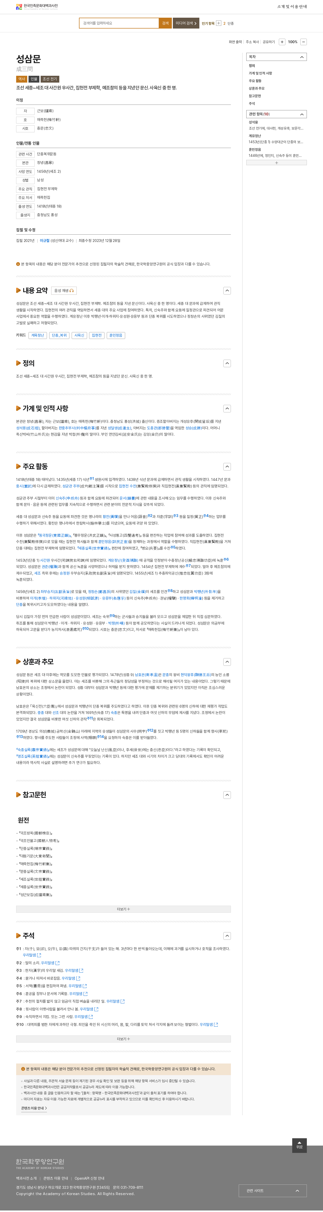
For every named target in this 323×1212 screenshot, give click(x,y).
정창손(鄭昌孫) (100, 593)
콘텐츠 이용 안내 (32, 1109)
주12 (150, 732)
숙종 (114, 714)
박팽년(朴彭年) (206, 593)
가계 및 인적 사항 (260, 75)
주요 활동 (255, 82)
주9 (112, 617)
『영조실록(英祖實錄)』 (32, 757)
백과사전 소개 (26, 1180)
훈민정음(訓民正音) (113, 543)
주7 (188, 567)
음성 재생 (61, 292)
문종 (166, 676)
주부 (76, 487)
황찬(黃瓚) (111, 518)
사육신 (79, 336)
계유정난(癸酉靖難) (123, 561)
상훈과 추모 (256, 90)
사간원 (45, 561)
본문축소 (303, 43)
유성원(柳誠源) (87, 599)
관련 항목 (259, 115)
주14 (100, 738)
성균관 (67, 487)
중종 (41, 714)
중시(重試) (24, 487)
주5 (172, 549)
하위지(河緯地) (61, 599)
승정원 (65, 574)
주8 (170, 592)
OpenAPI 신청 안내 (89, 1180)
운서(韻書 (127, 499)
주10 (85, 630)
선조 (55, 714)
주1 (91, 480)
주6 (226, 561)
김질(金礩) (137, 593)
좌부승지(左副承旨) (56, 593)
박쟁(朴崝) (116, 624)
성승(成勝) (193, 429)
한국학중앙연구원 (40, 1165)
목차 (252, 58)
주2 (150, 517)
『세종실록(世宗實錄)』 (94, 549)
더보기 (121, 911)
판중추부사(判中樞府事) (77, 429)
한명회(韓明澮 (191, 599)
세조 (37, 574)
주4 (206, 517)
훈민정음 (116, 336)
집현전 (97, 336)
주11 (90, 720)
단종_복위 (59, 336)
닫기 (227, 292)
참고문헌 (255, 97)
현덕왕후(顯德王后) (196, 676)
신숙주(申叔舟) (67, 499)
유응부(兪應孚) (114, 599)
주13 (19, 738)
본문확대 (282, 43)
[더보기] (276, 163)
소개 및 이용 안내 (292, 7)
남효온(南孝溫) (146, 676)
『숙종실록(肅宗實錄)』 (32, 751)
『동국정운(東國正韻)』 (54, 536)
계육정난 (37, 336)
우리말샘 (29, 956)
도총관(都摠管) (159, 429)
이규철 (45, 242)
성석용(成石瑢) (28, 429)
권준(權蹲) (50, 568)
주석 (252, 105)
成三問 (24, 70)
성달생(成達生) (119, 429)
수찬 (133, 487)
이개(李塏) (38, 599)
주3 (175, 517)
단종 (19, 606)
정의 (252, 67)
